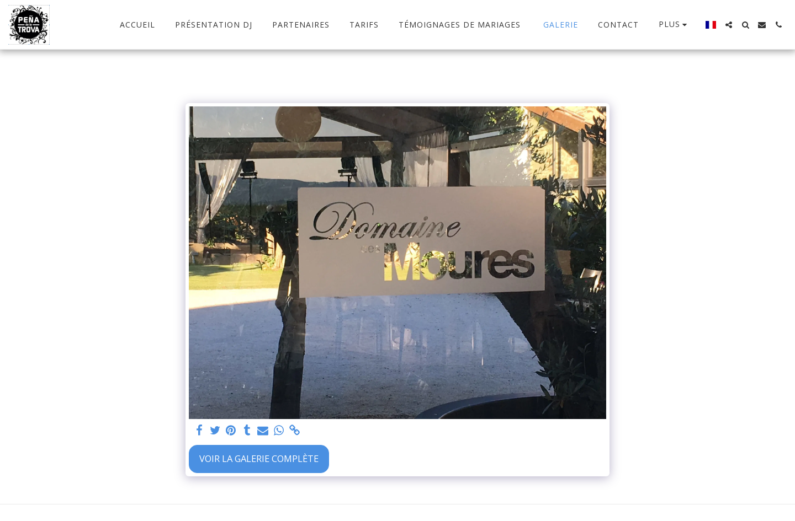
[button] (728, 25)
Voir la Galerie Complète (259, 458)
